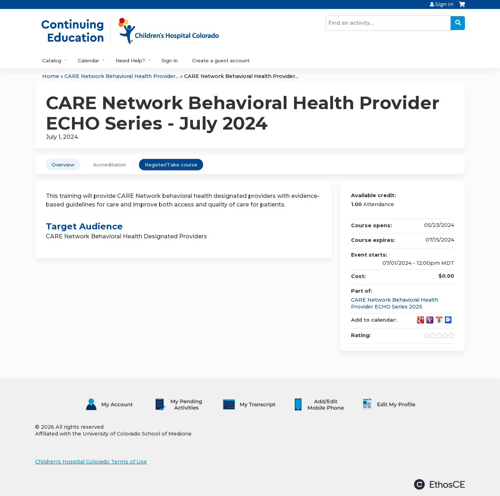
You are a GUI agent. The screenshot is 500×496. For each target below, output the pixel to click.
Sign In (444, 4)
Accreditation (109, 164)
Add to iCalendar (439, 319)
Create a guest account (221, 60)
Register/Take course (171, 164)
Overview (63, 164)
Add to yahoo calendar (429, 320)
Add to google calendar (420, 320)
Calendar (88, 60)
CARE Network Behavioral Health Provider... (121, 76)
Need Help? (130, 60)
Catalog (51, 60)
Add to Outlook (448, 320)
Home (50, 76)
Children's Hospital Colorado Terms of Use (91, 461)
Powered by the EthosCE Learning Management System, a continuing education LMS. (439, 484)
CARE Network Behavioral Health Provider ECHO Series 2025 (394, 303)
